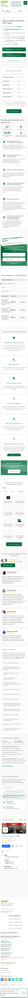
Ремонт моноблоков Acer (15, 922)
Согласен (23, 993)
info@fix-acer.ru (5, 950)
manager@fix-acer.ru (6, 953)
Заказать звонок (14, 471)
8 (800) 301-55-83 (5, 946)
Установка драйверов (7, 96)
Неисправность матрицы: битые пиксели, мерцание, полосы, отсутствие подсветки (5, 302)
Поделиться (2, 979)
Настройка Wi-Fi (6, 84)
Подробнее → (23, 302)
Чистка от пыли (6, 81)
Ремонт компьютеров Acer (16, 925)
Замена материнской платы (8, 77)
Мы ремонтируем (6, 11)
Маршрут (6, 846)
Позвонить (20, 11)
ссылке (7, 912)
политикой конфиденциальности (16, 263)
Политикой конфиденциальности (17, 792)
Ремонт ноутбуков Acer (15, 919)
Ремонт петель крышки (7, 88)
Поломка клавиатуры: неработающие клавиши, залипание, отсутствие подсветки (6, 310)
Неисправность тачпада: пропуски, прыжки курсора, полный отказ (5, 317)
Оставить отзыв (8, 565)
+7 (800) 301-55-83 (16, 2)
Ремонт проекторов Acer (15, 928)
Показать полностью (7, 766)
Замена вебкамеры (6, 92)
